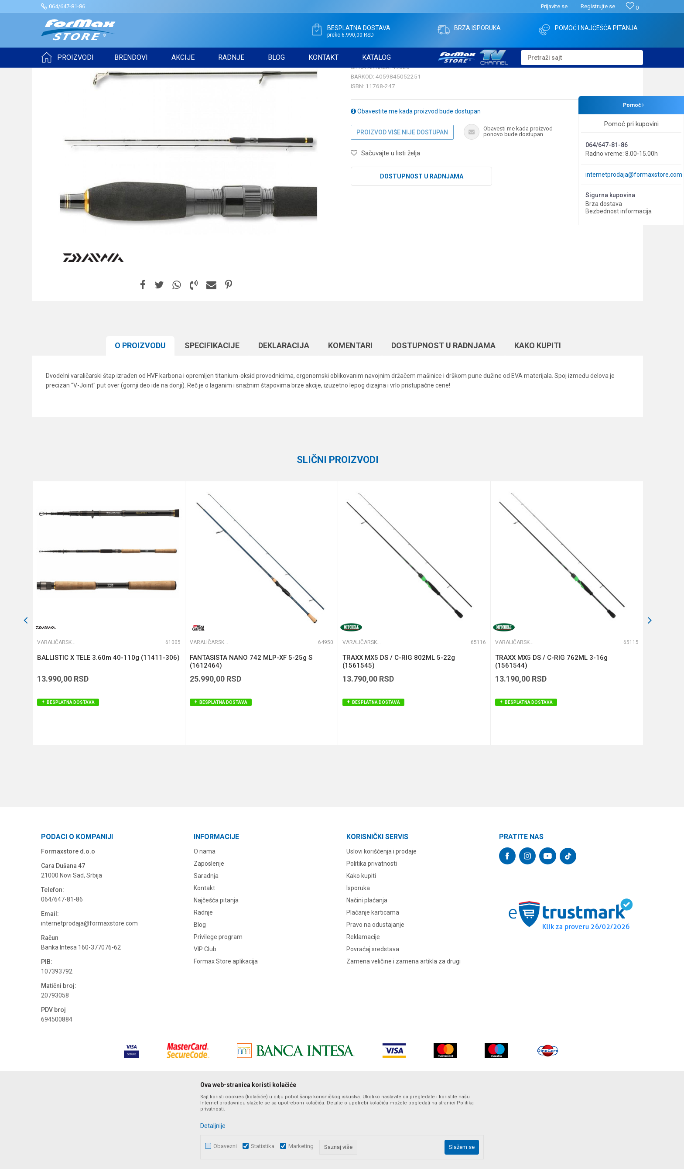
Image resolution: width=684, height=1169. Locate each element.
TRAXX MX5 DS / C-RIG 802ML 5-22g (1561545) (398, 729)
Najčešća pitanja (216, 967)
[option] (108, 680)
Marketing (301, 1146)
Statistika (262, 1146)
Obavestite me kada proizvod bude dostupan (416, 178)
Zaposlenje (209, 931)
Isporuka (358, 955)
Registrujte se (598, 6)
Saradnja (206, 943)
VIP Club (205, 1016)
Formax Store (57, 73)
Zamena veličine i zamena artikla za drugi (403, 1028)
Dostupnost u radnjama (421, 243)
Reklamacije (363, 1004)
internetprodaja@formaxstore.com (633, 174)
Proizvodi (90, 73)
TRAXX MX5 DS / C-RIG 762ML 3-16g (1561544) (551, 729)
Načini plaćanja (366, 967)
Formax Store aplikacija (226, 1028)
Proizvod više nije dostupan (402, 199)
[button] (582, 57)
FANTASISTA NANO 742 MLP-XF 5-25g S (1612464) (251, 729)
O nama (204, 918)
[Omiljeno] (632, 7)
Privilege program (218, 1004)
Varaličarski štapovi (159, 73)
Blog (200, 992)
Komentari (350, 413)
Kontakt (204, 955)
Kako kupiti (537, 413)
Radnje (203, 980)
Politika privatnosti (371, 931)
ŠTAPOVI (119, 73)
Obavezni (225, 1146)
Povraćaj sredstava (372, 1016)
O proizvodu (140, 413)
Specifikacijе (212, 413)
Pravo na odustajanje (375, 992)
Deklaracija (283, 413)
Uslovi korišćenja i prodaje (381, 918)
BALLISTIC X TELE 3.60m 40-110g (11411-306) (108, 725)
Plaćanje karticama (372, 980)
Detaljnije (213, 1125)
